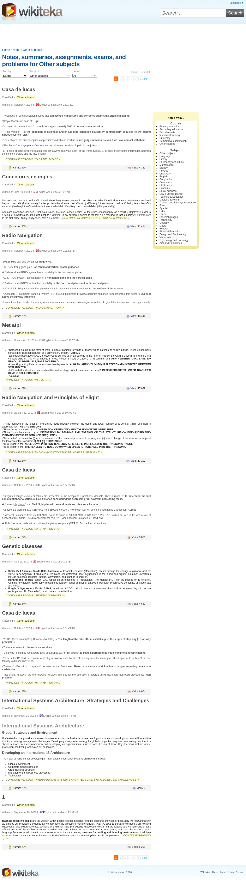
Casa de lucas (18, 89)
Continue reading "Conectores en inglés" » (95, 218)
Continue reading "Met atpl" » (28, 380)
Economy (165, 188)
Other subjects (32, 49)
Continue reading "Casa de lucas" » (33, 159)
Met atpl (11, 325)
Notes (16, 49)
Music (163, 225)
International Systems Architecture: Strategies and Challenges (75, 700)
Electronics (166, 185)
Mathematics (167, 165)
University (165, 138)
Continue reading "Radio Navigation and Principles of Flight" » (54, 452)
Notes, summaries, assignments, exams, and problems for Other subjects (64, 60)
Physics (164, 170)
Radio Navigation (22, 235)
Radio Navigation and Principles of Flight (50, 397)
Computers (166, 182)
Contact (240, 872)
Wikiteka (205, 872)
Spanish (164, 208)
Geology (164, 222)
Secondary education (171, 129)
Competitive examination (173, 141)
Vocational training (170, 135)
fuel (148, 496)
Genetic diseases (22, 546)
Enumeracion (143, 215)
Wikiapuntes (117, 872)
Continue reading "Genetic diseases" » (35, 595)
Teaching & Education (172, 196)
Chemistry (165, 173)
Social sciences (168, 191)
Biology (164, 167)
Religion (164, 228)
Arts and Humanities (171, 243)
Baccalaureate (167, 132)
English (164, 176)
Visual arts (165, 237)
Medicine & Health (170, 199)
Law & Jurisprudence (171, 193)
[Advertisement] (123, 35)
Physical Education (170, 231)
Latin (162, 211)
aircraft (75, 652)
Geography (166, 179)
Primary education (170, 126)
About (215, 872)
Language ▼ (237, 2)
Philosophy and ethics (172, 162)
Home (6, 49)
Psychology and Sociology (174, 240)
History (163, 159)
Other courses (167, 143)
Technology (166, 220)
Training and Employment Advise (178, 202)
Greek (163, 214)
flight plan (19, 504)
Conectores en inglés (27, 176)
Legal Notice (227, 872)
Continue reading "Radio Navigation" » (35, 307)
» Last (143, 78)
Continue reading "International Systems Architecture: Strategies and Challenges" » (72, 779)
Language (165, 156)
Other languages (169, 217)
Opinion (56, 215)
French (163, 205)
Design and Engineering (173, 234)
